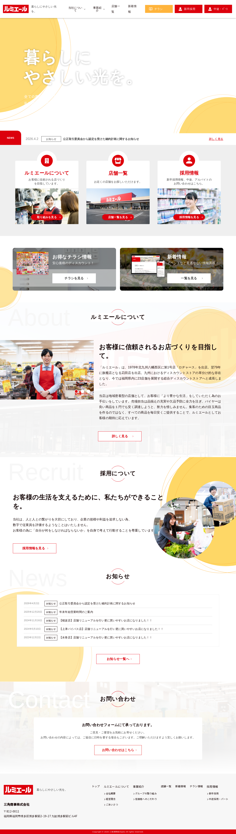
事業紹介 (97, 9)
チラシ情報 (196, 786)
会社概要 (111, 793)
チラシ (158, 8)
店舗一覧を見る (118, 217)
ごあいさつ (112, 804)
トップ (96, 786)
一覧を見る (189, 278)
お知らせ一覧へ (118, 659)
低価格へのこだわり (146, 799)
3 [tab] (221, 128)
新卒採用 (189, 8)
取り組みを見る (47, 217)
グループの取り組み (146, 793)
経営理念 (111, 799)
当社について (75, 9)
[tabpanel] (47, 370)
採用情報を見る (189, 217)
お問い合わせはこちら (118, 750)
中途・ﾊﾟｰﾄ (221, 8)
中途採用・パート (218, 799)
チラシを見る (74, 278)
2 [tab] (214, 128)
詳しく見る (216, 139)
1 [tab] (206, 128)
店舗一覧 (166, 786)
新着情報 (180, 786)
